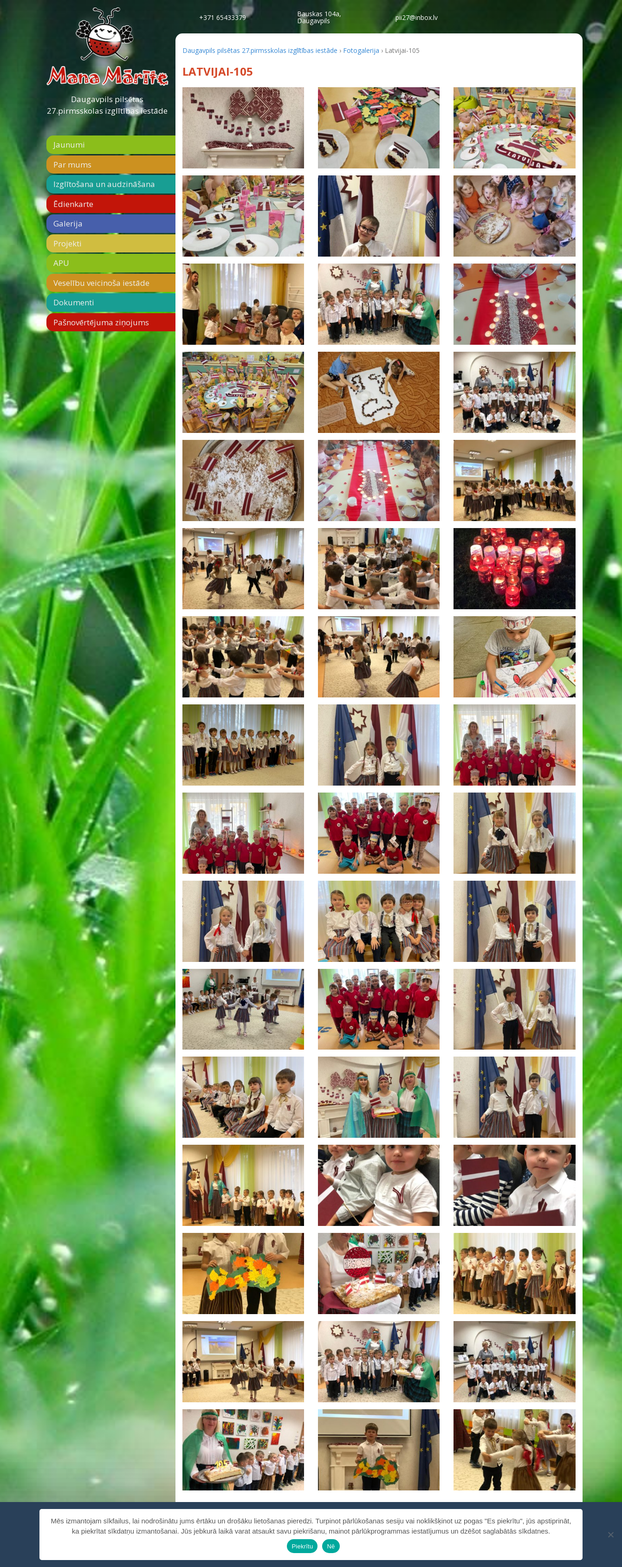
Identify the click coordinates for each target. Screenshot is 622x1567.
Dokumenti (73, 302)
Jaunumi (69, 144)
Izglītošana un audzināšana (104, 184)
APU (61, 263)
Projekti (67, 243)
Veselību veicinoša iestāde (101, 282)
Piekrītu (302, 1546)
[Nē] (610, 1534)
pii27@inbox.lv (416, 17)
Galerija (68, 223)
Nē (331, 1546)
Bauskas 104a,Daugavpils (319, 17)
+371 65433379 (222, 17)
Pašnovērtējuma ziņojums (101, 322)
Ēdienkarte (73, 204)
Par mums (72, 164)
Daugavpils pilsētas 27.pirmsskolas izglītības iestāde (107, 105)
